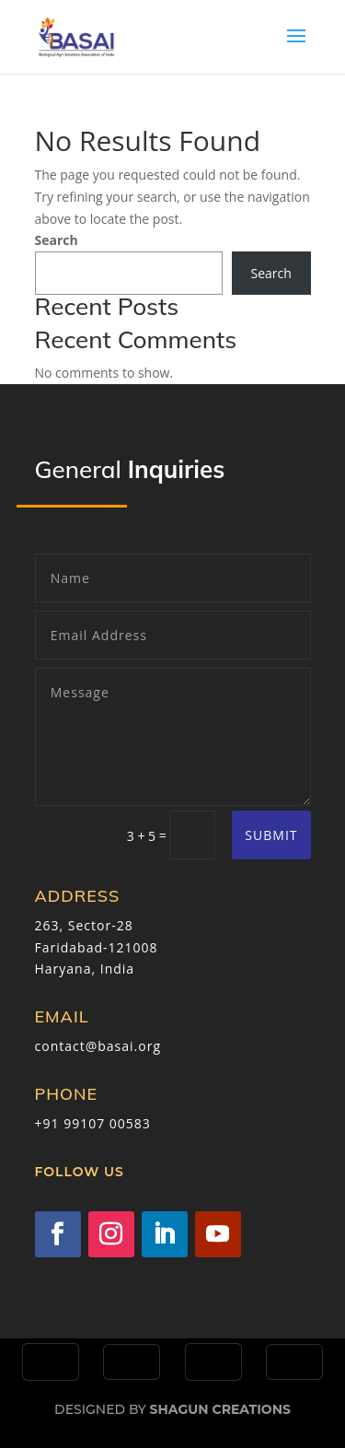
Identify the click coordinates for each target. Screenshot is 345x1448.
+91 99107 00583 (93, 1123)
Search (56, 240)
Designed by (172, 1409)
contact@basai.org (98, 1046)
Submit (271, 835)
